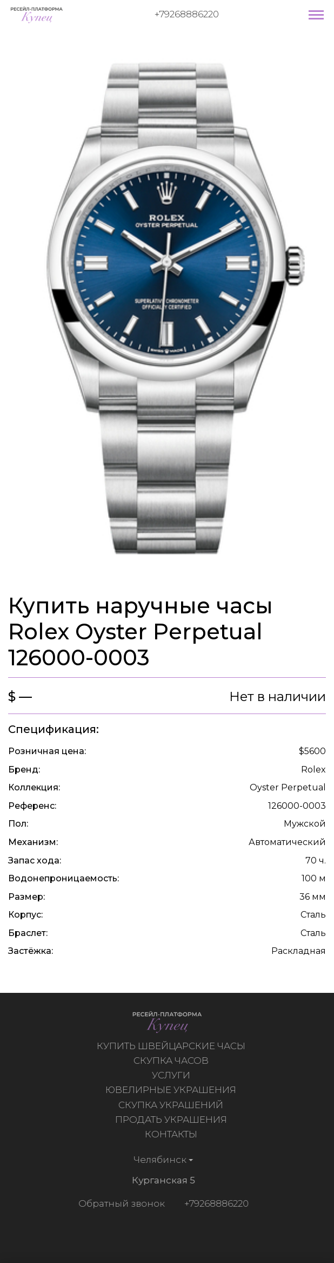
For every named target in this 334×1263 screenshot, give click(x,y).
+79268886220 (187, 14)
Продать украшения (172, 1119)
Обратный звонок (120, 1203)
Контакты (172, 1134)
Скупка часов (172, 1060)
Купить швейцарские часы (172, 1045)
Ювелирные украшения (171, 1089)
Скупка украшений (171, 1105)
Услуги (172, 1075)
